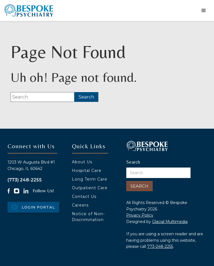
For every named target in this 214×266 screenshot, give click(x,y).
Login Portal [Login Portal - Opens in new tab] (38, 207)
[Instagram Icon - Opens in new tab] (16, 191)
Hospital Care (86, 170)
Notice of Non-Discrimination (88, 216)
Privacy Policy (139, 215)
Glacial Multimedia (170, 221)
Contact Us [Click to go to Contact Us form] (84, 196)
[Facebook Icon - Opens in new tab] (9, 191)
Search (133, 162)
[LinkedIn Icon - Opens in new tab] (25, 191)
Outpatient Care (90, 187)
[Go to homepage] (29, 10)
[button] (203, 10)
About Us (82, 161)
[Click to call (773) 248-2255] (38, 180)
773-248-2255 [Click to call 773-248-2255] (160, 246)
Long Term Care (89, 179)
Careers (80, 205)
